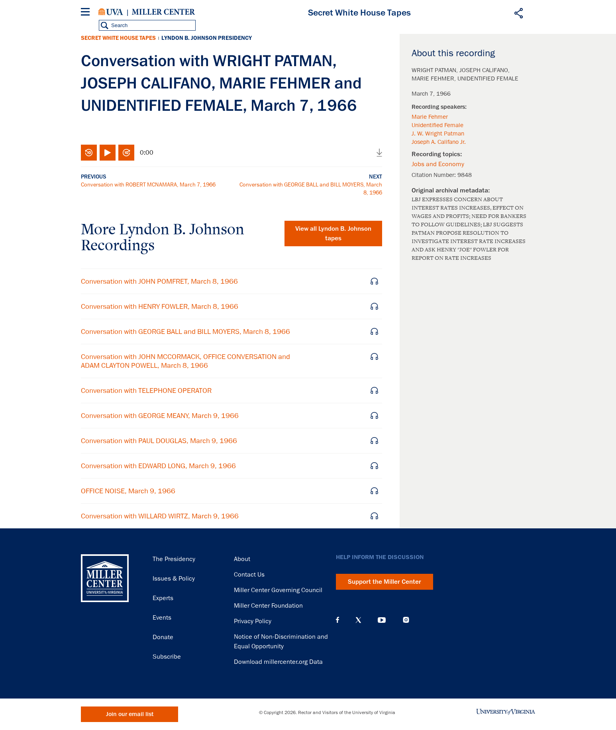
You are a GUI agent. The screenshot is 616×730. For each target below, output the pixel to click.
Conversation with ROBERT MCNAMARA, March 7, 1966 (148, 184)
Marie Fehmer (430, 116)
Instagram (406, 619)
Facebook (337, 620)
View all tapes (333, 233)
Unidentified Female (437, 125)
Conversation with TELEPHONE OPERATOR (146, 390)
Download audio (379, 153)
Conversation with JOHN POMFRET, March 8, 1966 (159, 281)
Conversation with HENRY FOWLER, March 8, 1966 (159, 306)
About (242, 559)
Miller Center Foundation (268, 606)
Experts (163, 598)
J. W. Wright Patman (438, 133)
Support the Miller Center (384, 582)
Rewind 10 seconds (89, 153)
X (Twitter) (358, 620)
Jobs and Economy (438, 164)
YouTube (382, 620)
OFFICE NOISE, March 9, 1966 (128, 491)
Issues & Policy (174, 579)
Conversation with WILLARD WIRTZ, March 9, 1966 (160, 516)
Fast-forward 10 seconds (126, 153)
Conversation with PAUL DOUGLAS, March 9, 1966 (159, 440)
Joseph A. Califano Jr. (439, 141)
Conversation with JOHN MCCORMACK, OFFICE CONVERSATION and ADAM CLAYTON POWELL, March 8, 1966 (185, 361)
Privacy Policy (252, 621)
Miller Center (163, 12)
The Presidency (174, 559)
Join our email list (129, 714)
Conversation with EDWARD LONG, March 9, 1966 (158, 465)
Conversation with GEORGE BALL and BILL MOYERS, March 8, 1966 (185, 331)
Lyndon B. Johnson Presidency (206, 38)
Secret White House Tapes (118, 38)
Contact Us (249, 575)
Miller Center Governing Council (278, 590)
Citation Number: (434, 175)
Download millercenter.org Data (278, 662)
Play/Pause (108, 153)
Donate (163, 637)
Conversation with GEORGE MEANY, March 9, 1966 (160, 415)
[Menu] (87, 13)
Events (162, 618)
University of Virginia (110, 12)
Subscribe (167, 657)
